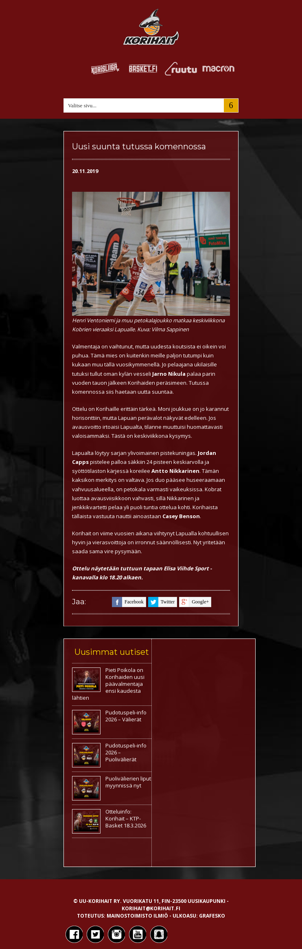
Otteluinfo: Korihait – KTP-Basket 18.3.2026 (125, 818)
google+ (194, 602)
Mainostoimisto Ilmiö (137, 915)
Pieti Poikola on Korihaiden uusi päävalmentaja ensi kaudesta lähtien (108, 683)
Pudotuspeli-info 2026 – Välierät (126, 716)
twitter (161, 602)
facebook (128, 602)
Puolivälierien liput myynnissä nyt (128, 782)
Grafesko (212, 915)
